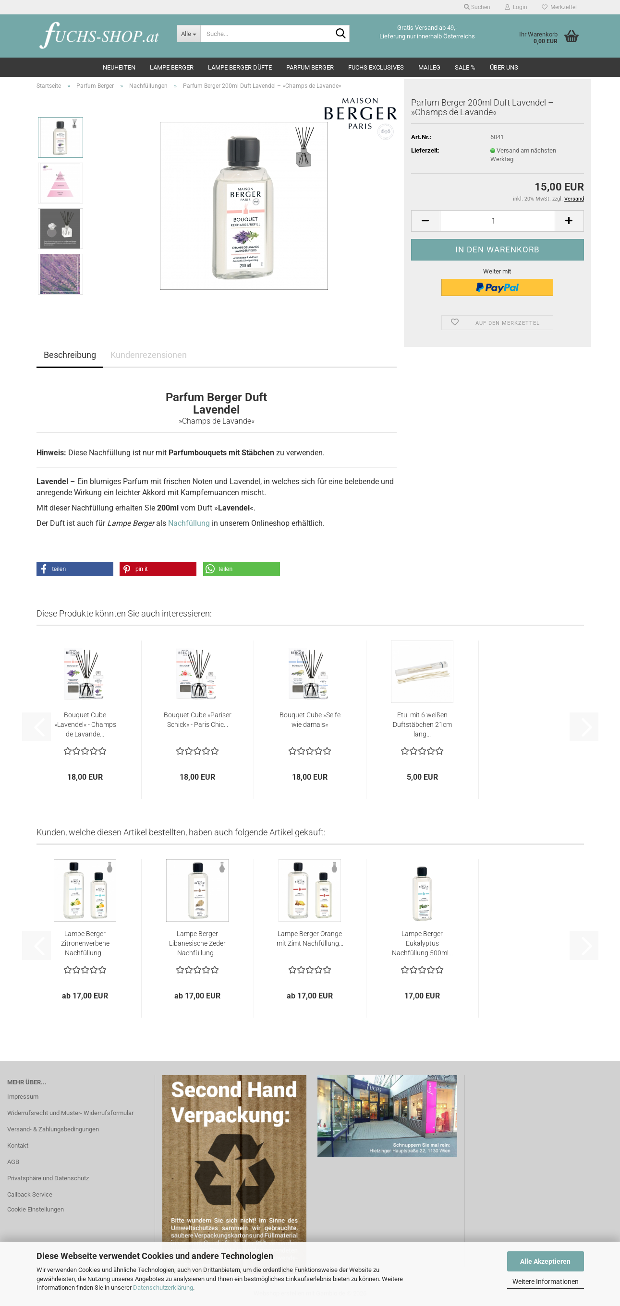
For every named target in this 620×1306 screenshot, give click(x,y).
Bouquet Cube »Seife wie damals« (310, 719)
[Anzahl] (497, 221)
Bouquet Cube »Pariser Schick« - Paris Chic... (197, 719)
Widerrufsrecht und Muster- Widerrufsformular (70, 1112)
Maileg (429, 67)
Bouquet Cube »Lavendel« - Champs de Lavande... (85, 724)
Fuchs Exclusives (376, 67)
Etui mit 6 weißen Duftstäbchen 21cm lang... (422, 724)
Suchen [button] (477, 7)
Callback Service (29, 1194)
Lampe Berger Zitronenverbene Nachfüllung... (85, 943)
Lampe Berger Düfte (240, 67)
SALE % (465, 67)
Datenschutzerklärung (163, 1287)
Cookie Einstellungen (35, 1209)
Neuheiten (119, 67)
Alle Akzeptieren (545, 1261)
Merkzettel (559, 7)
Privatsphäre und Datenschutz (48, 1178)
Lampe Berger (172, 67)
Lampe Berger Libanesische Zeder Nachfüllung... (197, 943)
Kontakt (17, 1145)
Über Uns (504, 67)
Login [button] (516, 7)
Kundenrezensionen (148, 355)
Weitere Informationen (545, 1281)
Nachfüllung (189, 523)
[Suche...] (188, 33)
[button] (425, 221)
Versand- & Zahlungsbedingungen (53, 1129)
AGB (13, 1161)
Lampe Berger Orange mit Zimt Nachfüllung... (310, 938)
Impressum (22, 1096)
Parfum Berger (310, 67)
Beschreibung (70, 355)
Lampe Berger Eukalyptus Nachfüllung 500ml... (422, 943)
